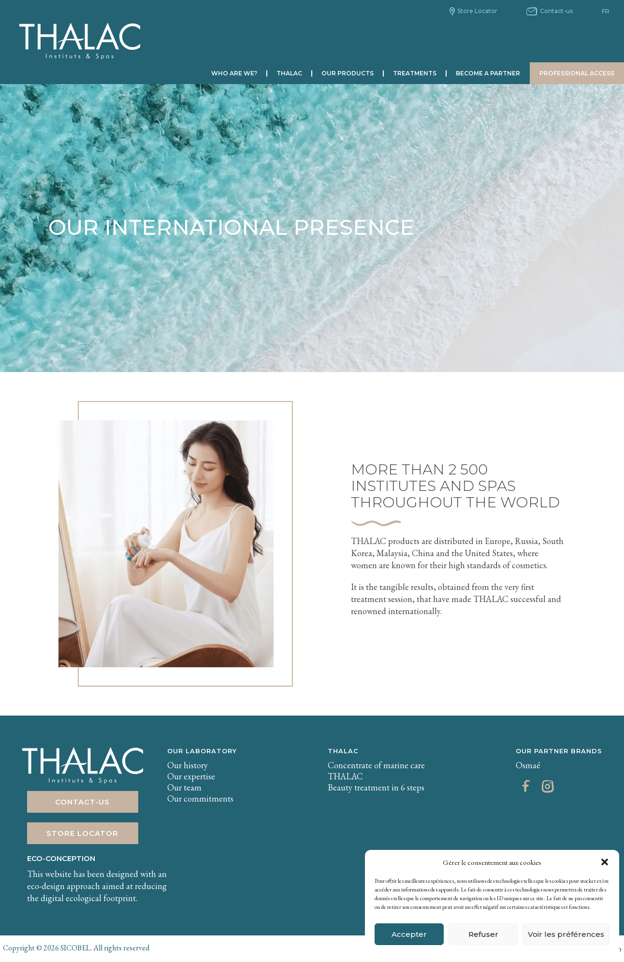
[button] (604, 862)
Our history (187, 765)
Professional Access (576, 73)
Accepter (409, 934)
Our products (347, 73)
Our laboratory (202, 751)
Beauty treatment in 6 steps (376, 787)
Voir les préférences (566, 934)
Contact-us (556, 10)
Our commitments (200, 798)
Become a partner (488, 73)
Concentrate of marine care (376, 765)
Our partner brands (559, 751)
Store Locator (477, 10)
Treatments (414, 73)
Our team (184, 787)
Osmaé (528, 765)
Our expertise (191, 776)
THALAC (343, 751)
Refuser (483, 934)
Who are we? (234, 73)
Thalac (289, 73)
